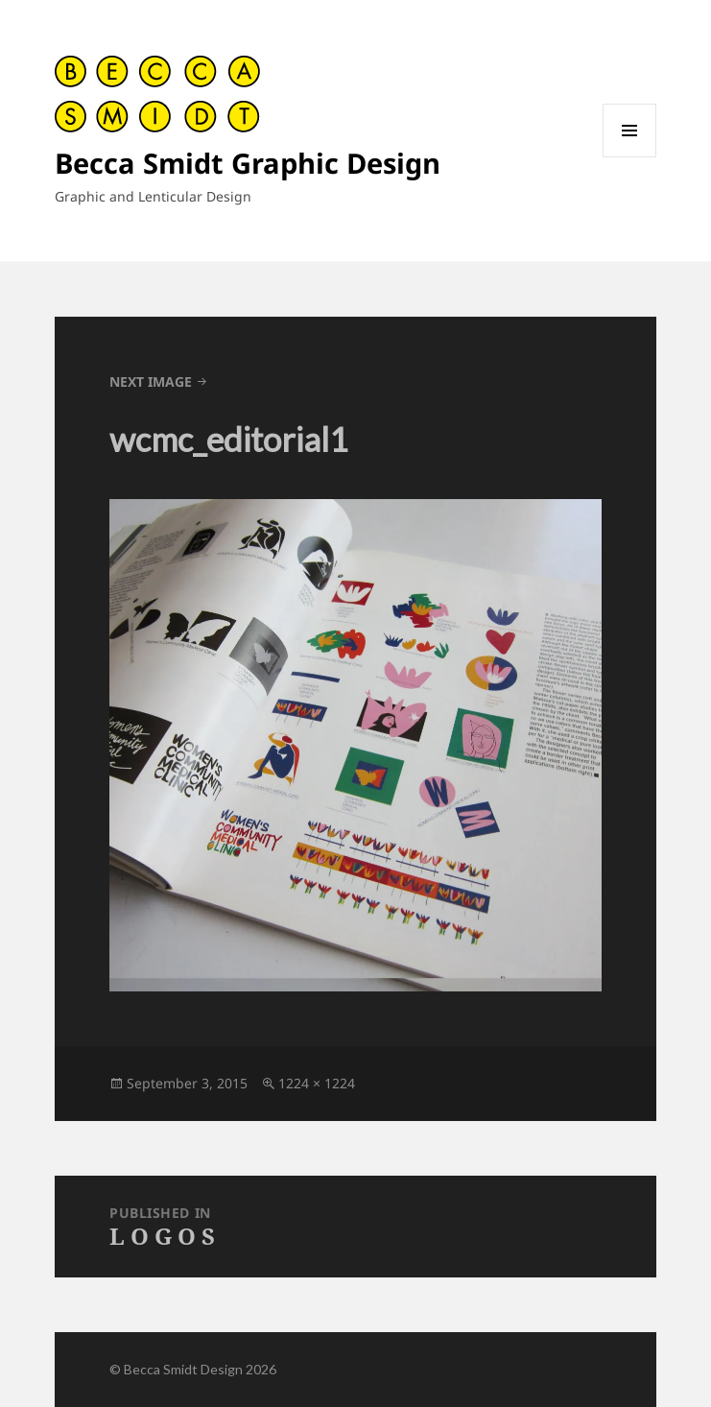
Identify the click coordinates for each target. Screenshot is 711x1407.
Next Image (150, 381)
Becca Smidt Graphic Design (247, 162)
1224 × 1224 (316, 1083)
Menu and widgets (630, 156)
